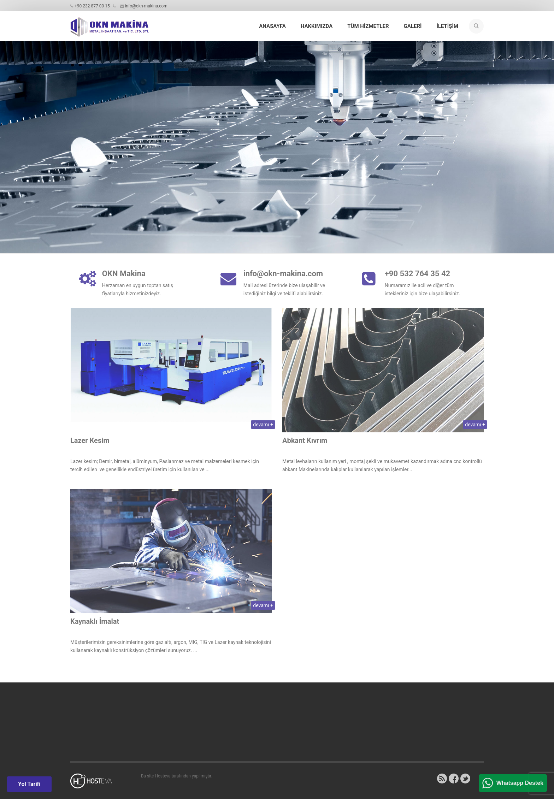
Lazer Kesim (90, 442)
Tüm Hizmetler (368, 26)
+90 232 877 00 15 (92, 6)
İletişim (447, 26)
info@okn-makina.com (146, 6)
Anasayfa (272, 26)
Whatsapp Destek (519, 783)
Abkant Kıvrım (304, 442)
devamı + (263, 427)
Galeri (413, 26)
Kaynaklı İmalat (94, 623)
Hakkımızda (317, 26)
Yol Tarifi (29, 784)
